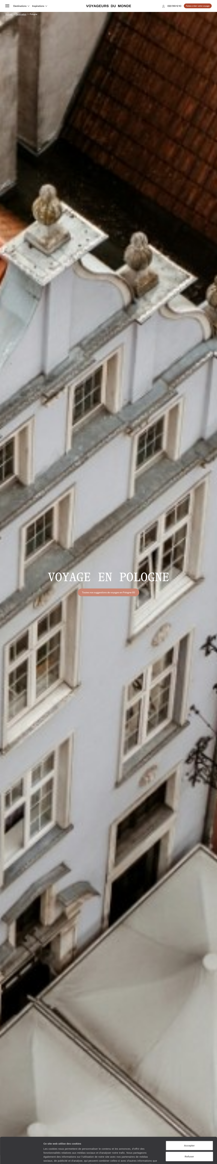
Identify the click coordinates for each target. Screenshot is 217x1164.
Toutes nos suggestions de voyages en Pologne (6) (108, 592)
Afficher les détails (182, 1157)
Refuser (189, 1131)
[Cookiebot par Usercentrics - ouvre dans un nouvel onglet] (21, 1157)
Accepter (189, 1120)
